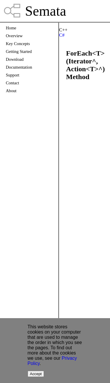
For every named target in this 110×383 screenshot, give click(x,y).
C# (62, 35)
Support (12, 75)
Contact (12, 83)
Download (15, 59)
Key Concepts (18, 43)
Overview (14, 35)
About (11, 90)
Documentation (19, 67)
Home (11, 28)
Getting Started (19, 51)
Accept (36, 374)
